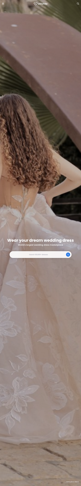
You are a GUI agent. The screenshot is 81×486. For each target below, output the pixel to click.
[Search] (78, 4)
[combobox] (40, 254)
